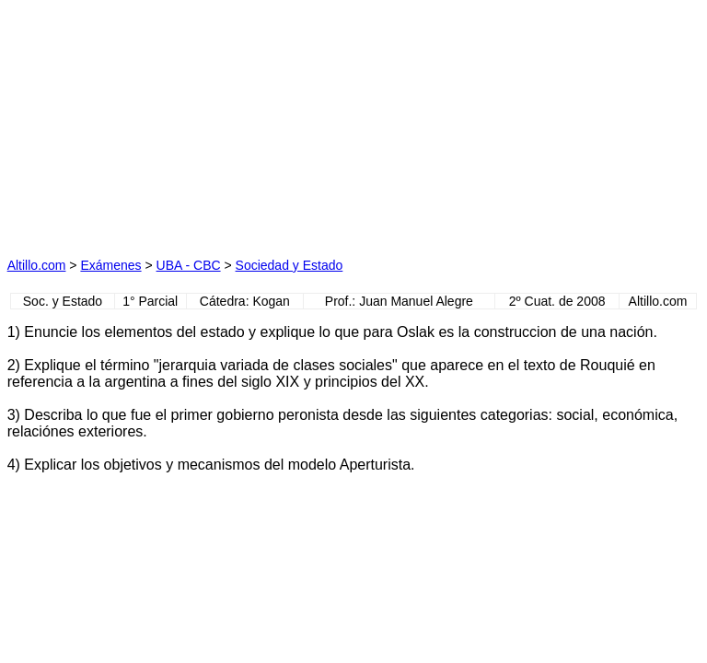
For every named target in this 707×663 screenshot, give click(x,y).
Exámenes (110, 265)
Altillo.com (36, 265)
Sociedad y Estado (289, 265)
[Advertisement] (180, 122)
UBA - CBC (188, 265)
